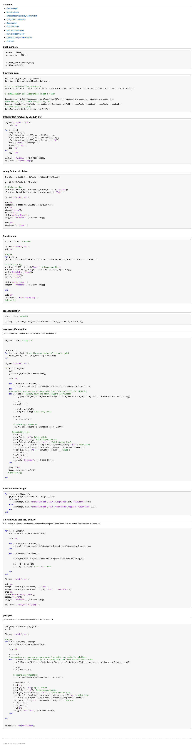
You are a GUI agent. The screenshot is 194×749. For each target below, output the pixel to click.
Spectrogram (12, 23)
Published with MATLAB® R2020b (14, 743)
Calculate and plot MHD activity (19, 37)
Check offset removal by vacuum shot (22, 16)
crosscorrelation (13, 27)
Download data (13, 12)
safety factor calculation (16, 19)
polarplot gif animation (15, 30)
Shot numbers (12, 9)
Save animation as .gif (15, 34)
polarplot (10, 41)
